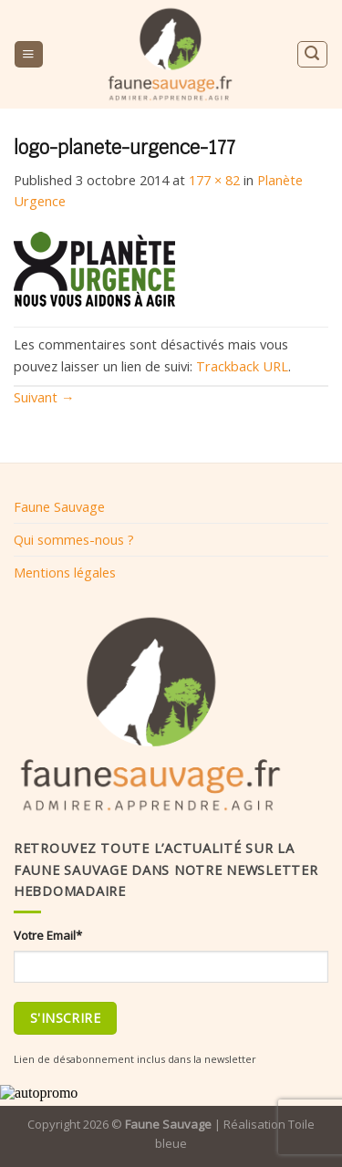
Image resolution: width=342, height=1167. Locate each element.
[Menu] (28, 54)
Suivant (44, 397)
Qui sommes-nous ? (74, 539)
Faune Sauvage (59, 506)
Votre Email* (48, 935)
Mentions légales (65, 572)
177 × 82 (214, 180)
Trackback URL (242, 366)
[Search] (311, 54)
